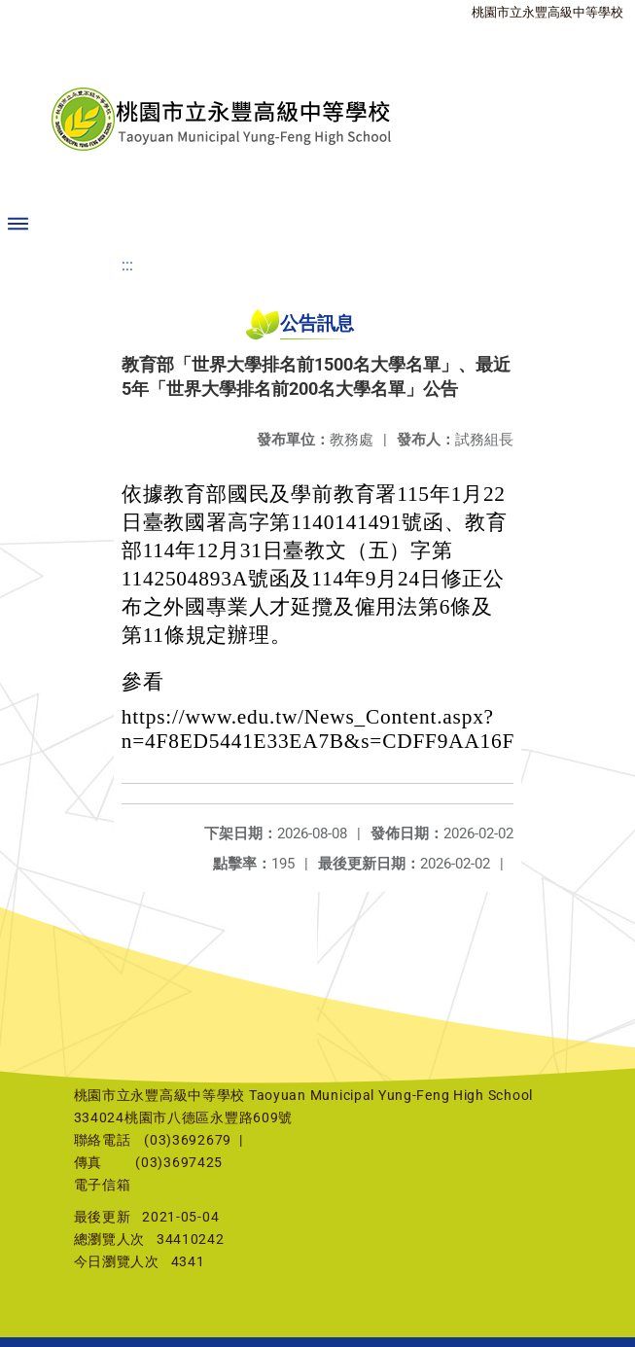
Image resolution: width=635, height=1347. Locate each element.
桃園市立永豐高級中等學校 (547, 12)
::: (127, 265)
